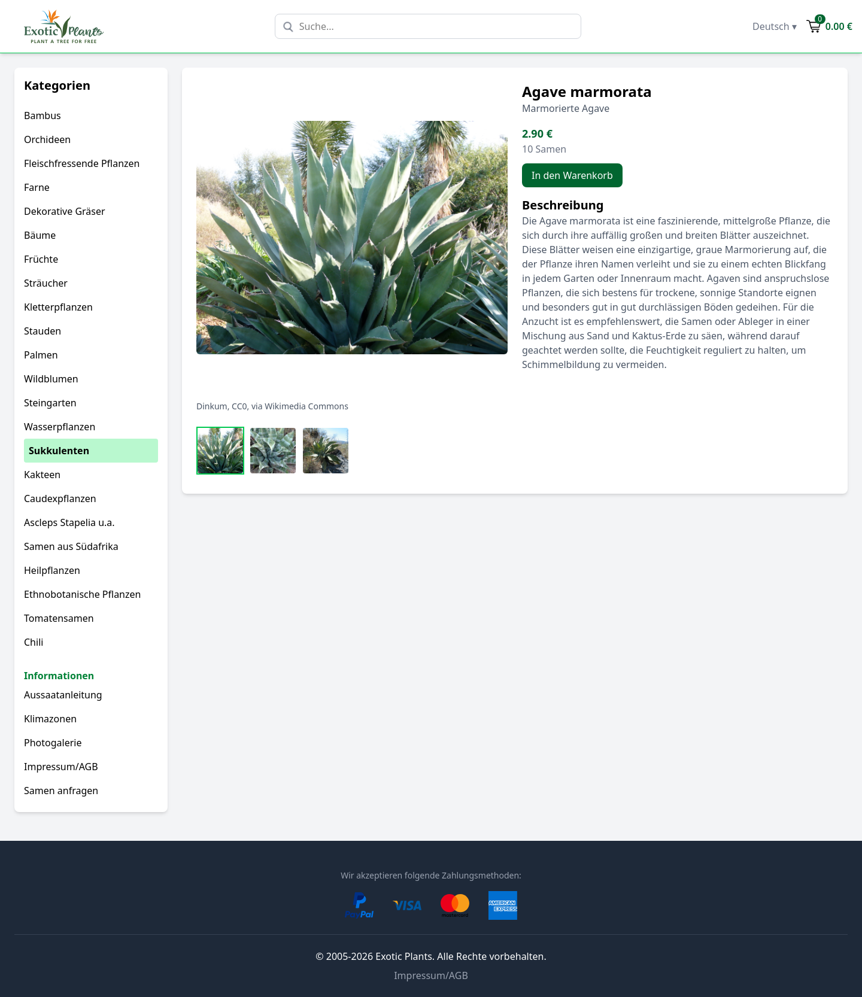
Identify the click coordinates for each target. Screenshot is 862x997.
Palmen (41, 354)
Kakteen (42, 474)
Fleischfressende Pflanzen (82, 163)
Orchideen (47, 139)
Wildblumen (51, 378)
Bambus (42, 115)
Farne (37, 187)
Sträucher (46, 283)
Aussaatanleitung (63, 694)
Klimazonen (50, 718)
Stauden (42, 331)
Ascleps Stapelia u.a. (69, 522)
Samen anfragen (61, 790)
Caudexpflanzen (60, 498)
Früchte (41, 259)
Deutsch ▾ (774, 26)
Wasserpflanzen (59, 426)
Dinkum (211, 406)
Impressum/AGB (61, 766)
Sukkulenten (59, 450)
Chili (33, 642)
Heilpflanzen (52, 570)
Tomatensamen (59, 618)
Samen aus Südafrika (71, 546)
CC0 (239, 406)
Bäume (40, 235)
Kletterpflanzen (58, 307)
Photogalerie (52, 742)
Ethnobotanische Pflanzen (82, 594)
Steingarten (50, 402)
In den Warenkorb (572, 175)
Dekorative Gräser (64, 211)
